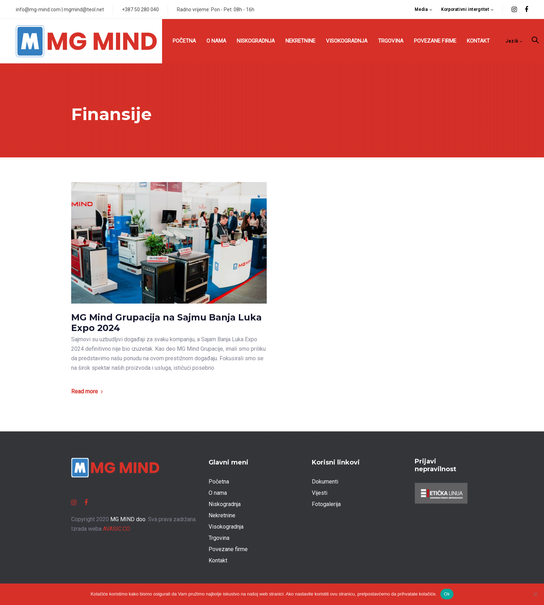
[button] (423, 9)
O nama (218, 492)
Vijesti (319, 492)
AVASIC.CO (116, 528)
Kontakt (218, 560)
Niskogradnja (225, 504)
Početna (219, 481)
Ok (447, 594)
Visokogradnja (226, 526)
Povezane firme (228, 549)
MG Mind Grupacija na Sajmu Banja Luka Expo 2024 (166, 322)
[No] (535, 594)
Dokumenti (325, 481)
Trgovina (219, 538)
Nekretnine (222, 515)
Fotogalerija (326, 504)
